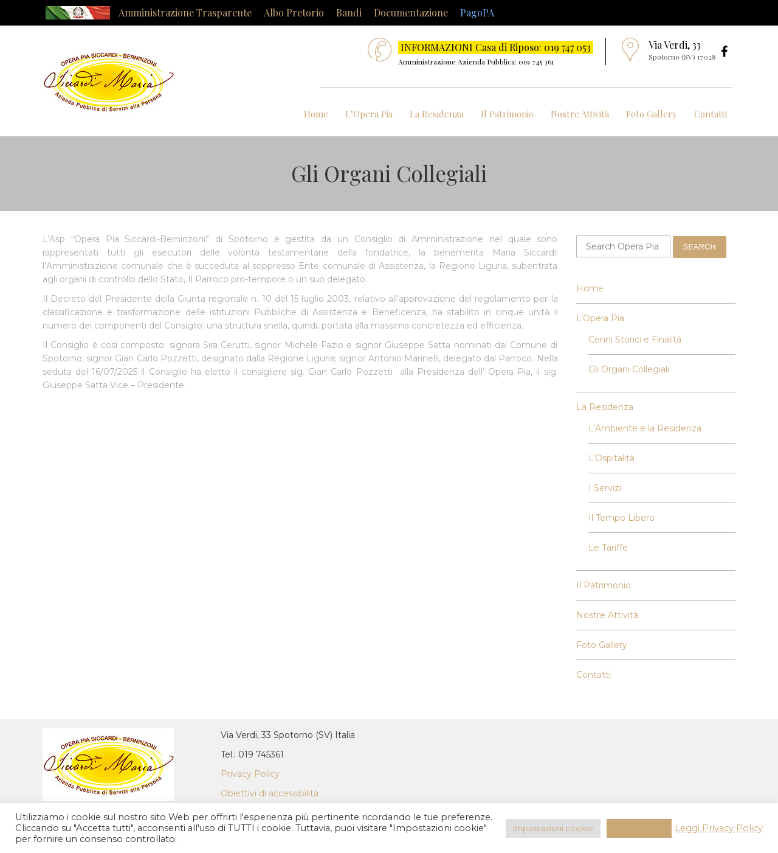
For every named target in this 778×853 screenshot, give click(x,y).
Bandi (349, 12)
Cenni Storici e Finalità (634, 339)
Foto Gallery (651, 114)
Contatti (710, 114)
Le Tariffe (608, 547)
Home (316, 114)
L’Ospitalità (611, 458)
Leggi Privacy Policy (719, 828)
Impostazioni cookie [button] (553, 828)
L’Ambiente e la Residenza (644, 428)
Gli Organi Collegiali (628, 369)
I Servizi (604, 487)
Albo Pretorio (294, 12)
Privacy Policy (250, 773)
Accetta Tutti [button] (639, 828)
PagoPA (477, 12)
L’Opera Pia (369, 114)
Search (699, 246)
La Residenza (437, 114)
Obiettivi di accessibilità (269, 793)
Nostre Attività (580, 114)
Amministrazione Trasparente (185, 12)
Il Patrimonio (507, 114)
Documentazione (411, 12)
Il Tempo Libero (621, 517)
